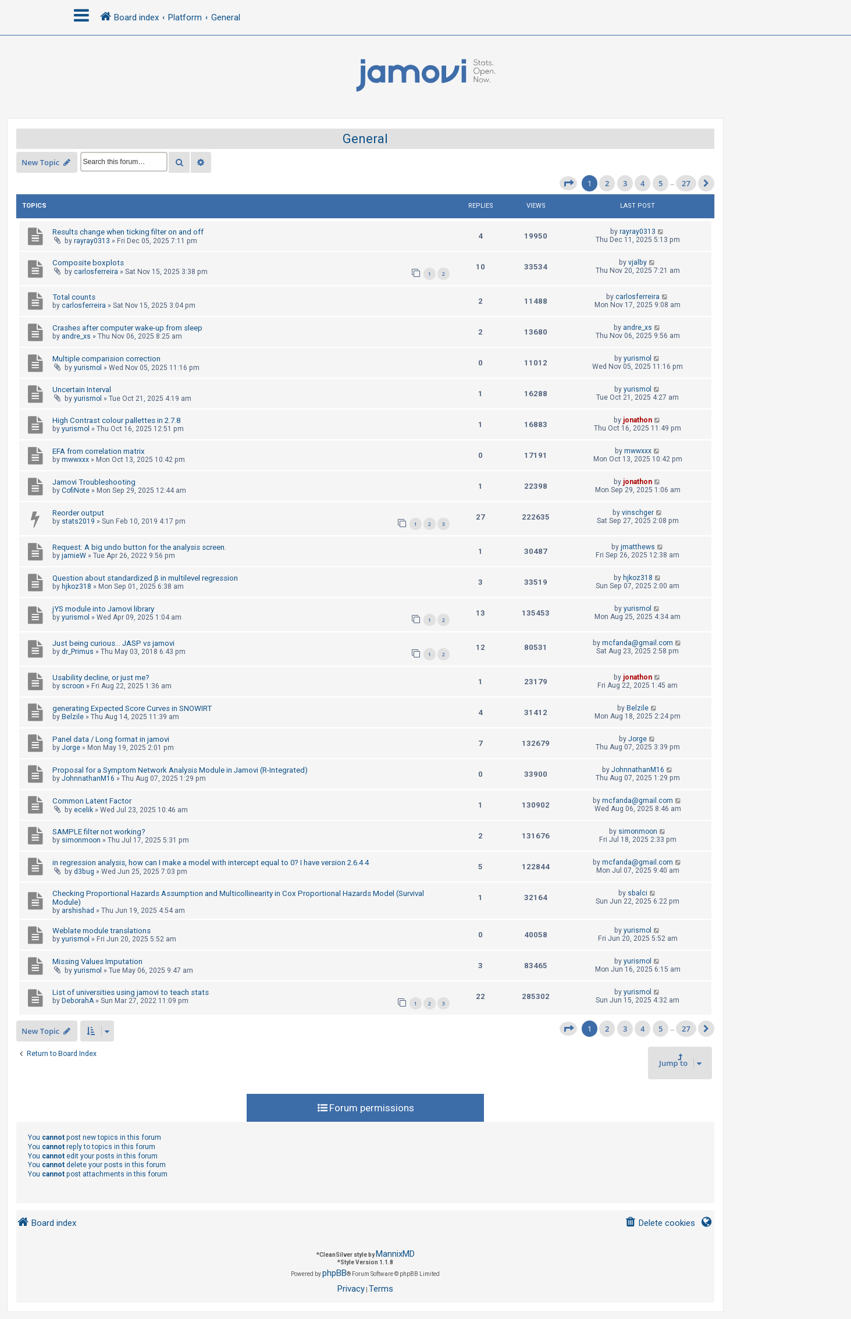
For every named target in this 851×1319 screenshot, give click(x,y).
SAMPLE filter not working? (98, 831)
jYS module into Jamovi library (103, 609)
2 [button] (607, 183)
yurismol (88, 368)
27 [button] (686, 183)
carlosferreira (96, 272)
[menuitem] (660, 1223)
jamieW (74, 556)
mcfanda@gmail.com (637, 643)
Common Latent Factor (91, 801)
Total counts (73, 297)
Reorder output (78, 513)
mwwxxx (75, 460)
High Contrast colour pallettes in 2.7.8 (116, 420)
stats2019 (78, 521)
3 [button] (625, 183)
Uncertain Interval (81, 389)
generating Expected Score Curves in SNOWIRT (132, 708)
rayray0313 (92, 241)
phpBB (334, 1273)
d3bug (84, 872)
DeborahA (78, 1001)
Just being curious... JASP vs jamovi (113, 643)
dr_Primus (78, 652)
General (365, 138)
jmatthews (638, 547)
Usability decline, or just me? (100, 677)
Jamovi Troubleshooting (94, 482)
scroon (73, 686)
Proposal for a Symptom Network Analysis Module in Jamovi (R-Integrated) (180, 770)
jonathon (637, 420)
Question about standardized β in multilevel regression (145, 578)
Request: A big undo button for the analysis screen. (139, 547)
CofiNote (76, 490)
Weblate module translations (101, 930)
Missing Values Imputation (97, 961)
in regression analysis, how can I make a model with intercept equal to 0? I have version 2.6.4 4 (210, 862)
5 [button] (660, 183)
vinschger (638, 513)
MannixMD (395, 1254)
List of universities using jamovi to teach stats (130, 992)
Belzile (73, 717)
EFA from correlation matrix (98, 451)
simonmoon (81, 840)
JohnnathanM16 (88, 778)
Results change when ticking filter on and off (128, 231)
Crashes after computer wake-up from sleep (127, 327)
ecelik (83, 810)
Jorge (71, 748)
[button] (568, 183)
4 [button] (642, 183)
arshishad (78, 910)
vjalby (637, 262)
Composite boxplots (88, 262)
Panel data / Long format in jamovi (110, 739)
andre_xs (76, 336)
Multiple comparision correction (106, 358)
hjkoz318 (76, 586)
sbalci (637, 893)
